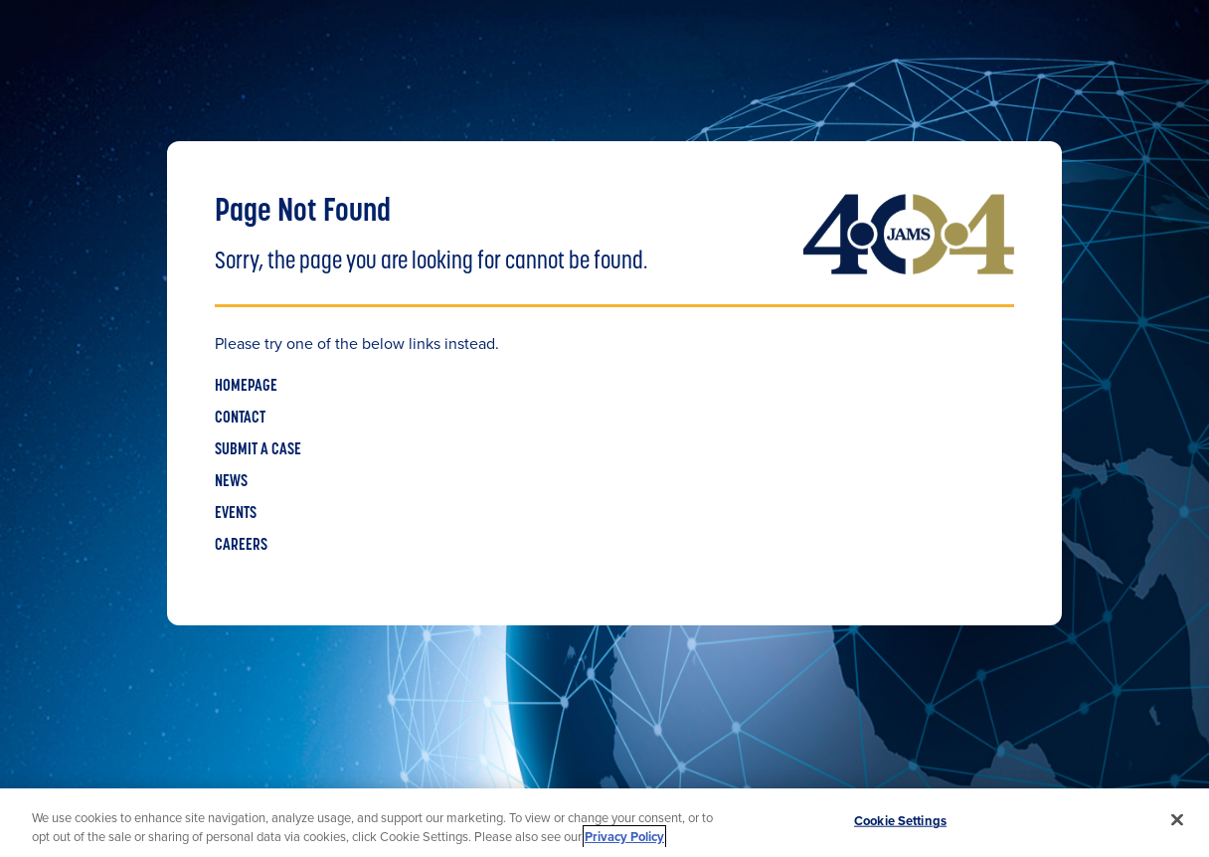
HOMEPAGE (246, 387)
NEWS (231, 482)
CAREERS (241, 546)
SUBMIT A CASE (258, 450)
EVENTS (236, 514)
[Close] (1177, 820)
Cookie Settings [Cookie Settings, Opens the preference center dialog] (900, 820)
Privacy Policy (624, 836)
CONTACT (240, 419)
